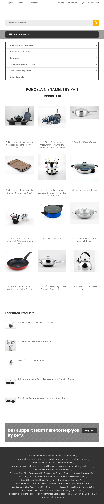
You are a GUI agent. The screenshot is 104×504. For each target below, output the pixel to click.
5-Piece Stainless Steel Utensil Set (34, 341)
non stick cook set (45, 487)
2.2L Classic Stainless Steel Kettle (84, 287)
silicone (22, 476)
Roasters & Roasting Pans (21, 493)
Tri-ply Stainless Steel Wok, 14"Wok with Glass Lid (84, 239)
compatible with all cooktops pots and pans (38, 459)
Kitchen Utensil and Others (74, 459)
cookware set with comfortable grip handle (35, 483)
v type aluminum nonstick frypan (45, 455)
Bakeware (53, 58)
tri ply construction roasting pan (67, 480)
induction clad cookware (34, 490)
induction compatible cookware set (75, 487)
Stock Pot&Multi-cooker (43, 462)
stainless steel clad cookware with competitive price (35, 473)
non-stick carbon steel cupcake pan (54, 493)
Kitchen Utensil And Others (53, 64)
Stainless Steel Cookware (53, 45)
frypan (67, 473)
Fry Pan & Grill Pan (76, 476)
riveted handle (65, 462)
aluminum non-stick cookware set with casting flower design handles (45, 466)
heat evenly (54, 490)
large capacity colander (52, 497)
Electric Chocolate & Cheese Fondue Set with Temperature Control (19, 241)
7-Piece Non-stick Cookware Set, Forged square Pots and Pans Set (19, 145)
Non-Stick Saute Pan (52, 238)
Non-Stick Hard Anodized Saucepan (36, 322)
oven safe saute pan (85, 493)
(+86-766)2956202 (90, 2)
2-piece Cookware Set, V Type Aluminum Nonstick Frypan (46, 379)
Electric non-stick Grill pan (84, 190)
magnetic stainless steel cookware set (52, 469)
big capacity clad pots (23, 487)
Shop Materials (53, 77)
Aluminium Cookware (53, 51)
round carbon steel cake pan (35, 480)
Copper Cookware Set (83, 473)
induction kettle (57, 476)
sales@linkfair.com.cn (67, 2)
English (10, 2)
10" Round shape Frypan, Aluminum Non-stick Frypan (19, 287)
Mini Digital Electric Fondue (31, 360)
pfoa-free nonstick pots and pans (74, 483)
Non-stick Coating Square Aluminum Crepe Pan (42, 398)
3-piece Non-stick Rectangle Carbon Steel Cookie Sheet (19, 191)
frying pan (87, 466)
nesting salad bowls (72, 490)
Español (21, 2)
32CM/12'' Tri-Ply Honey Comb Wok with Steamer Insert (52, 287)
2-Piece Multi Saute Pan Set (84, 142)
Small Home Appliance (53, 70)
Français (34, 2)
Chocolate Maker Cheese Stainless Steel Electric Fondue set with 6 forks (52, 193)
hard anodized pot (38, 476)
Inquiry (89, 430)
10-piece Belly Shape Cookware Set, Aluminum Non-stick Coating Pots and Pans (52, 146)
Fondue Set (69, 455)
